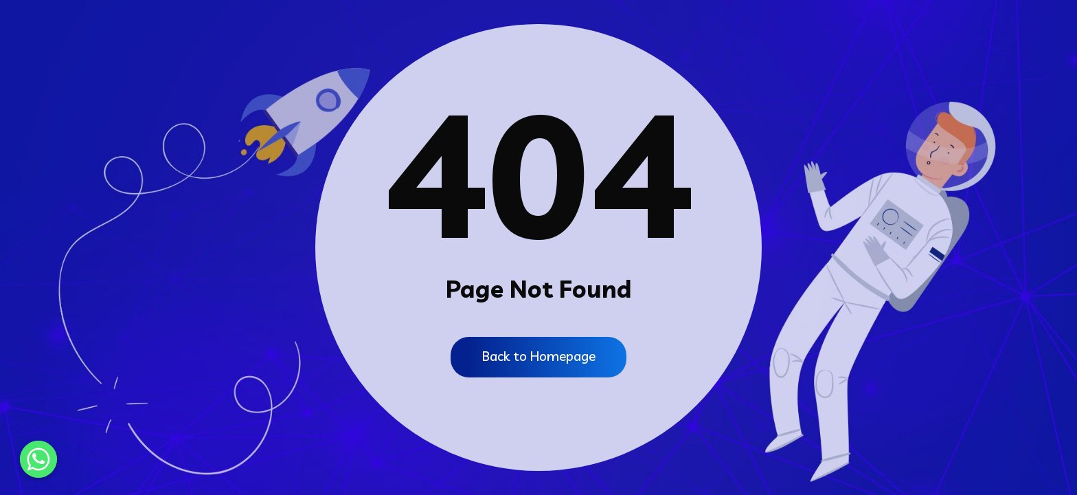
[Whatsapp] (38, 459)
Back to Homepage (539, 356)
